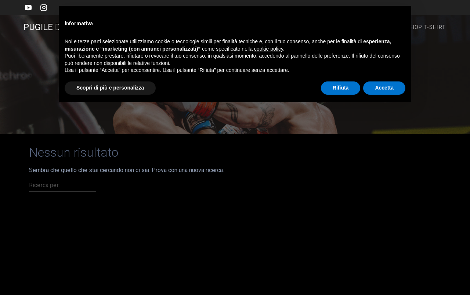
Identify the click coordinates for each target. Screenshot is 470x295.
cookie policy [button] (268, 49)
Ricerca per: (44, 185)
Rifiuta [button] (341, 88)
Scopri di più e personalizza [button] (110, 88)
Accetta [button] (384, 88)
